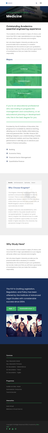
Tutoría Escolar (11, 392)
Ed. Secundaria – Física (13, 370)
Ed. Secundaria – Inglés (13, 372)
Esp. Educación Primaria (14, 364)
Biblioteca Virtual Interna (14, 409)
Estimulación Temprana (14, 389)
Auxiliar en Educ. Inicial (13, 386)
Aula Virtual (10, 406)
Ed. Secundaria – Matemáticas (16, 367)
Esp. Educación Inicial (13, 361)
